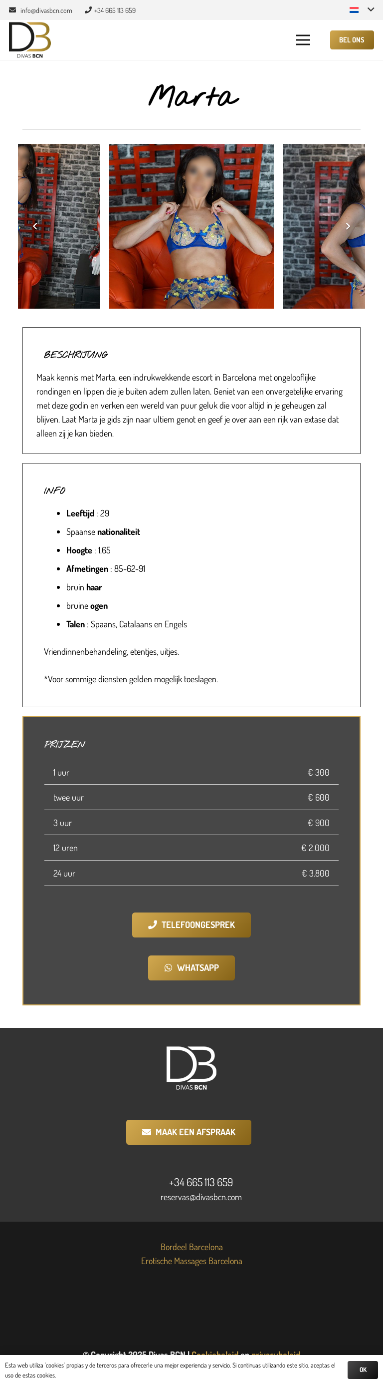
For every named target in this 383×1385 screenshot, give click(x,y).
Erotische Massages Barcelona (191, 1260)
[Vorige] (36, 226)
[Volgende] (347, 226)
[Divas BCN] (30, 40)
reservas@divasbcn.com (201, 1196)
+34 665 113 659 (201, 1182)
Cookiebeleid (215, 1354)
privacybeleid (275, 1354)
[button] (362, 10)
